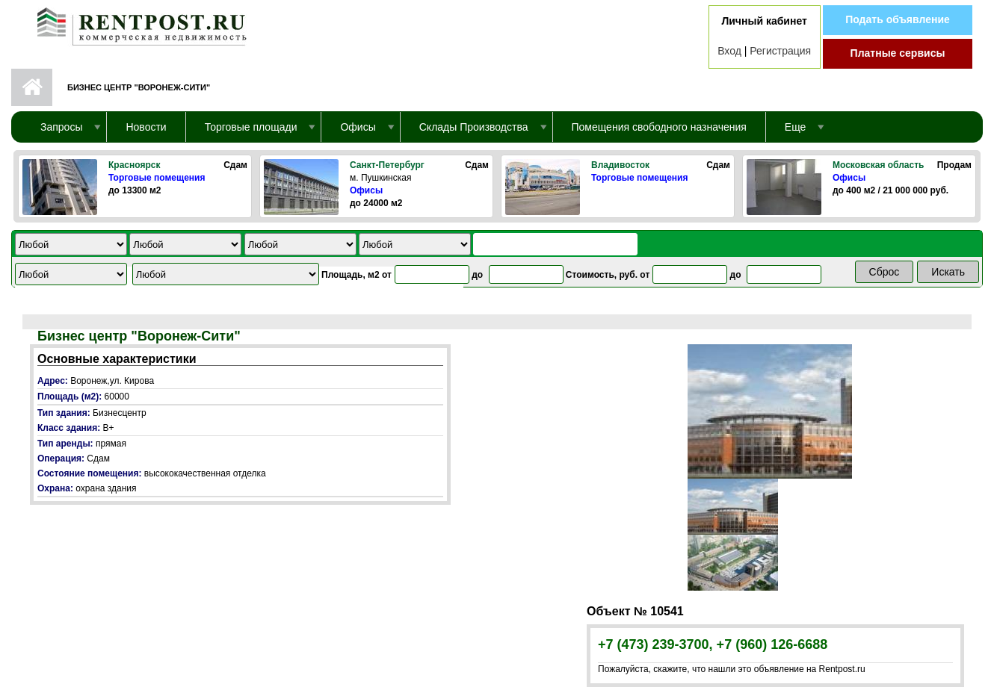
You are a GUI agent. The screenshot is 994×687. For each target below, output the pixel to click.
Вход (729, 51)
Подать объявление (897, 19)
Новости (146, 127)
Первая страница (31, 87)
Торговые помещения (156, 177)
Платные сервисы (898, 53)
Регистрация (780, 51)
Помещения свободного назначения (659, 127)
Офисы (366, 190)
